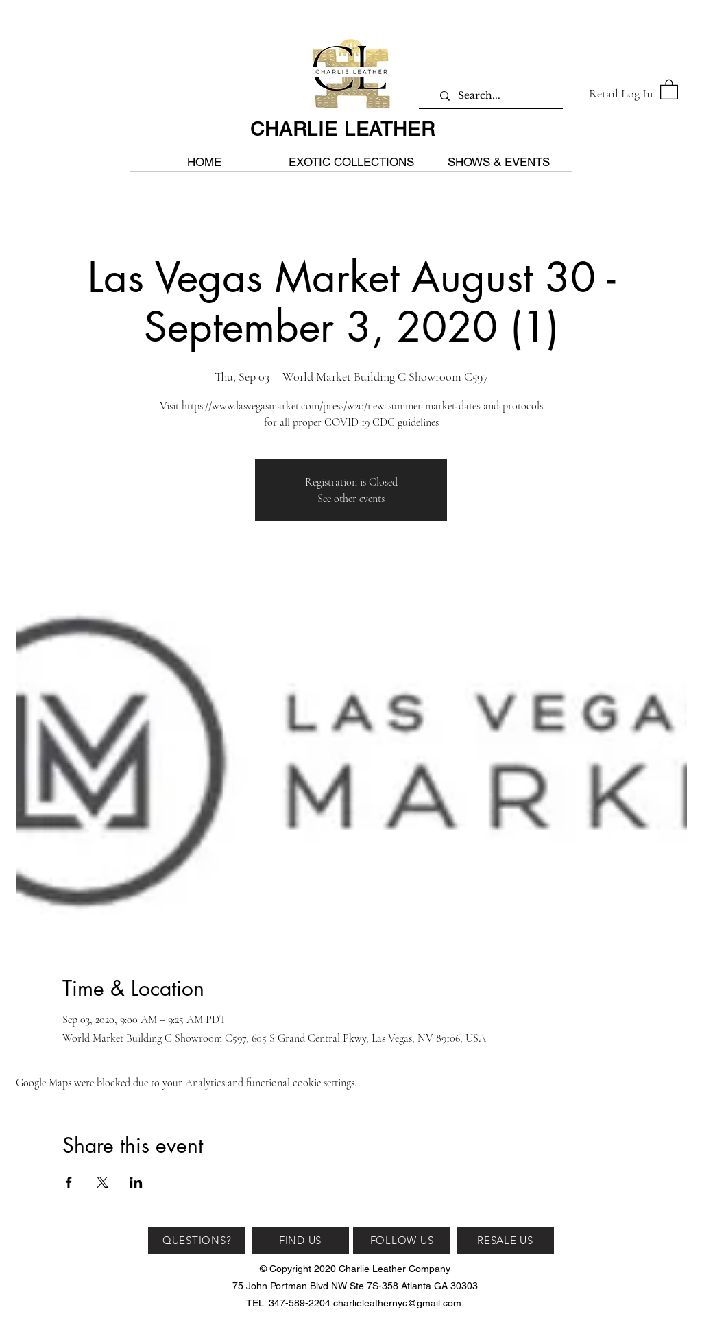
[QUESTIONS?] (196, 1240)
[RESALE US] (505, 1240)
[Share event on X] (102, 1182)
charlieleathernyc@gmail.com (397, 1302)
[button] (669, 88)
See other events (351, 498)
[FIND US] (300, 1240)
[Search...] (496, 95)
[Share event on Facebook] (68, 1182)
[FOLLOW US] (401, 1240)
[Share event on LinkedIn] (136, 1182)
